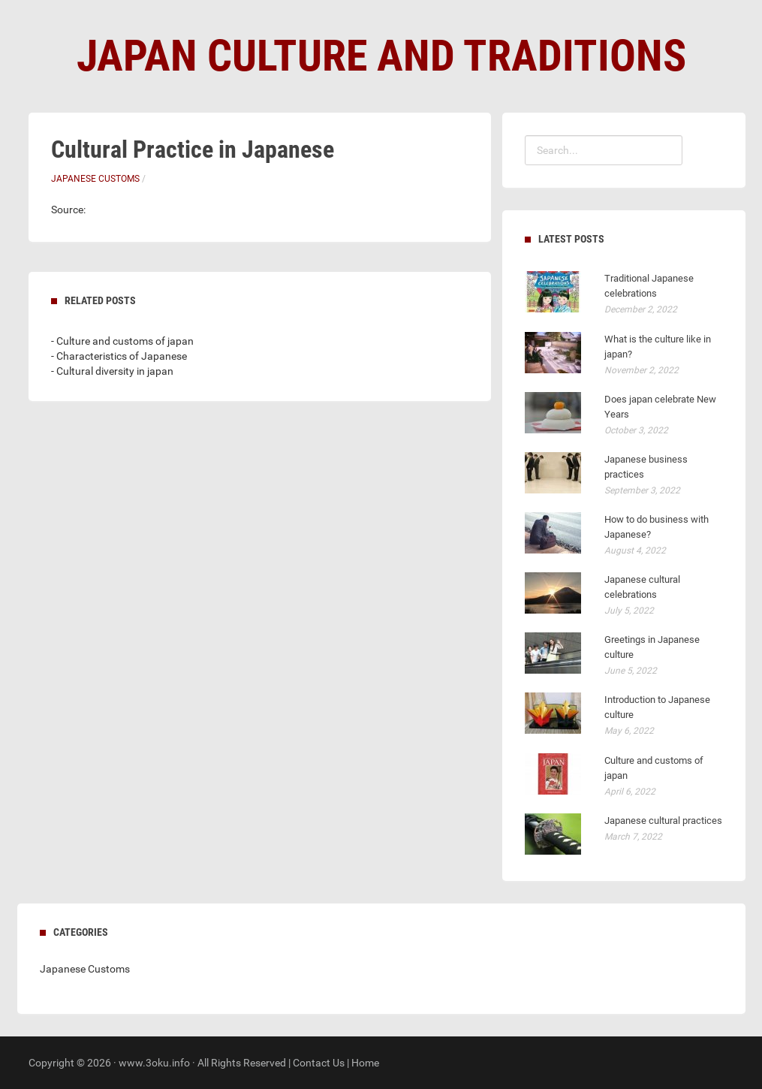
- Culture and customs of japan (122, 341)
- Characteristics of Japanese (119, 356)
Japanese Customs (95, 178)
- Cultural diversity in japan (112, 371)
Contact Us (319, 1063)
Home (365, 1063)
